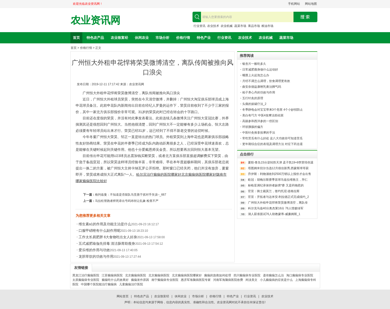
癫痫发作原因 (140, 280)
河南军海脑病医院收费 (228, 280)
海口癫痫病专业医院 (299, 275)
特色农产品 (95, 38)
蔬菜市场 (240, 26)
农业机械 (227, 26)
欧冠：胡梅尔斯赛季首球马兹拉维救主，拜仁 (278, 179)
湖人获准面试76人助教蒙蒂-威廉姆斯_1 (274, 214)
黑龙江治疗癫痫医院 (85, 275)
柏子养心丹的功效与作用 (258, 92)
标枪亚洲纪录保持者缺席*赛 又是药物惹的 (276, 185)
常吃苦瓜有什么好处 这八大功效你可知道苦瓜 (272, 138)
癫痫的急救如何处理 (217, 275)
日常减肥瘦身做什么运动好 (260, 69)
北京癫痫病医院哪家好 (198, 174)
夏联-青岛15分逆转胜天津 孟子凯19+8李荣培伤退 (281, 162)
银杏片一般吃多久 (254, 64)
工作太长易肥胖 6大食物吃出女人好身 (108, 237)
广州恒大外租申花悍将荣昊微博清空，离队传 (278, 202)
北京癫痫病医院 (135, 275)
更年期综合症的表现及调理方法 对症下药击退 (272, 144)
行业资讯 (199, 26)
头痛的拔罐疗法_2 (254, 104)
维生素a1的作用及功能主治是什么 (105, 224)
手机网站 (294, 3)
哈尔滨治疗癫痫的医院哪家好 (158, 174)
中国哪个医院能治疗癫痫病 (99, 284)
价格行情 (183, 38)
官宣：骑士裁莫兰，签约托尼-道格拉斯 (274, 191)
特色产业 (204, 38)
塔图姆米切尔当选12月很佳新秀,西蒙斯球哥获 (278, 168)
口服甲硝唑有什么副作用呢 (99, 230)
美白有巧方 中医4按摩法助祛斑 (263, 115)
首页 (76, 38)
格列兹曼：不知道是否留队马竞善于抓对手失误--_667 (130, 194)
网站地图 (311, 3)
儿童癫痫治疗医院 (131, 284)
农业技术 (213, 26)
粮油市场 (267, 26)
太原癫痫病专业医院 (85, 280)
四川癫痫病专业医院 (247, 275)
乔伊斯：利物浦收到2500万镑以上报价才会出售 (279, 174)
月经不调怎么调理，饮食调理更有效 (266, 81)
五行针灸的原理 (252, 98)
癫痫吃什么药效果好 (115, 280)
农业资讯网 (95, 20)
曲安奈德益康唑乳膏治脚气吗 (261, 86)
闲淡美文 (251, 280)
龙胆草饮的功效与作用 (96, 256)
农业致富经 (119, 38)
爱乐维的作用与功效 (94, 250)
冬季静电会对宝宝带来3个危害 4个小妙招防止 (272, 109)
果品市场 (254, 26)
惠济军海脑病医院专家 (196, 280)
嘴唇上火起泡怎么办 (255, 75)
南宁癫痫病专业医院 (164, 280)
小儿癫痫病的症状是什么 (276, 280)
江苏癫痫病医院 (112, 275)
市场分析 (162, 38)
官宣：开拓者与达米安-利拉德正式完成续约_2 (278, 197)
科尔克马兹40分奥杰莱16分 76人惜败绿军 (275, 208)
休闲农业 (142, 38)
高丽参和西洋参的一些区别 (260, 121)
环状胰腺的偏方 (252, 127)
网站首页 (123, 296)
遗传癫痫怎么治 (273, 275)
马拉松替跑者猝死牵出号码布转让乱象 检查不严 (126, 201)
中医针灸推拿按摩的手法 (258, 132)
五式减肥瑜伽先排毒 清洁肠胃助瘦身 (107, 243)
